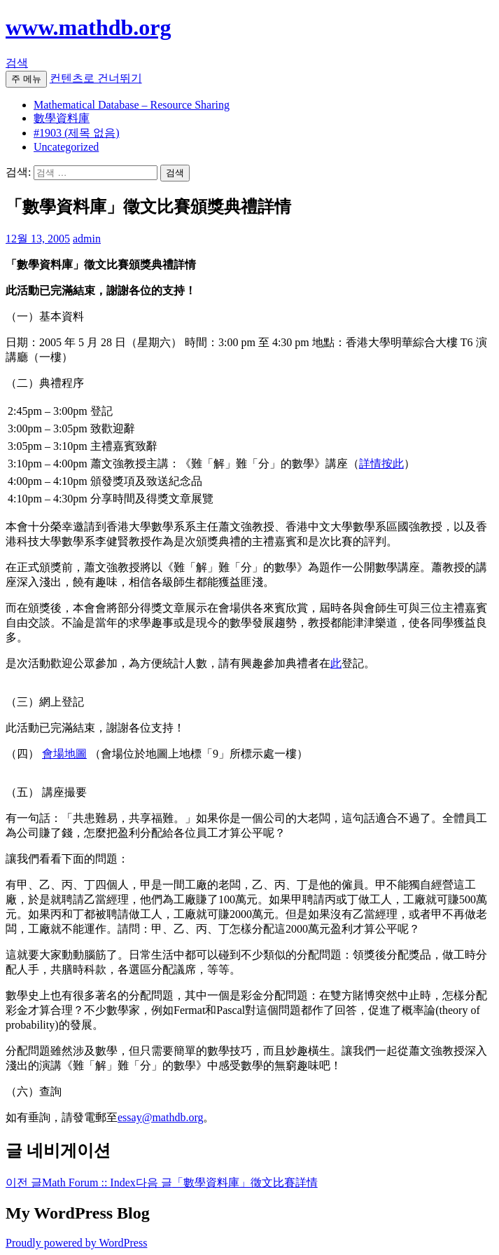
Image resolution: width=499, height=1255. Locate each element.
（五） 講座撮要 (46, 792)
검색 (17, 63)
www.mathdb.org (88, 27)
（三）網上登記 (45, 702)
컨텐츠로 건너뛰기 (96, 78)
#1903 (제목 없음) (77, 133)
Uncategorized (66, 147)
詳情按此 (381, 463)
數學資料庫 (62, 118)
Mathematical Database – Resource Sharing (132, 105)
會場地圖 (64, 754)
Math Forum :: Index (71, 1182)
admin (87, 239)
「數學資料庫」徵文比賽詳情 (227, 1182)
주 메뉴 (26, 79)
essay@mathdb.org (160, 1117)
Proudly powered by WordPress (76, 1243)
